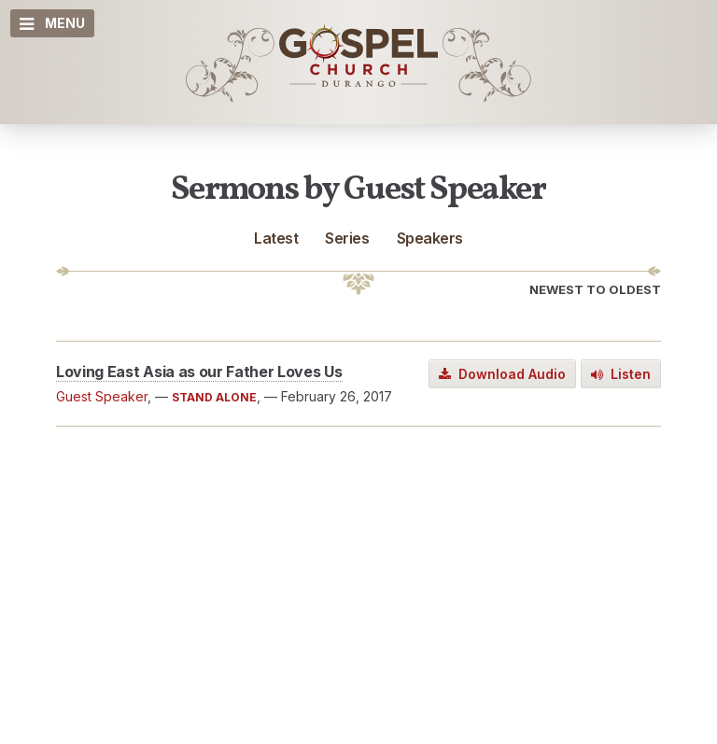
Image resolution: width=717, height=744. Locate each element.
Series (347, 238)
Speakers (430, 238)
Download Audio (502, 374)
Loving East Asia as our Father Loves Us (199, 371)
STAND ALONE (214, 397)
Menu (52, 24)
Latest (276, 238)
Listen (621, 374)
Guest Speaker (102, 396)
